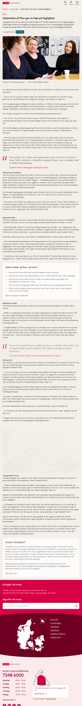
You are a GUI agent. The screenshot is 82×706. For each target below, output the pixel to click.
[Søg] (65, 3)
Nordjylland (54, 630)
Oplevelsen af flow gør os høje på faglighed (36, 9)
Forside (5, 9)
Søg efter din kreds (12, 599)
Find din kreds (9, 700)
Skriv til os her (51, 699)
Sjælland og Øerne (57, 634)
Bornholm (54, 620)
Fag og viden (14, 9)
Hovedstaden (55, 623)
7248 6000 (13, 675)
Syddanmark (55, 637)
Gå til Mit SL (40, 693)
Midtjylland (54, 627)
